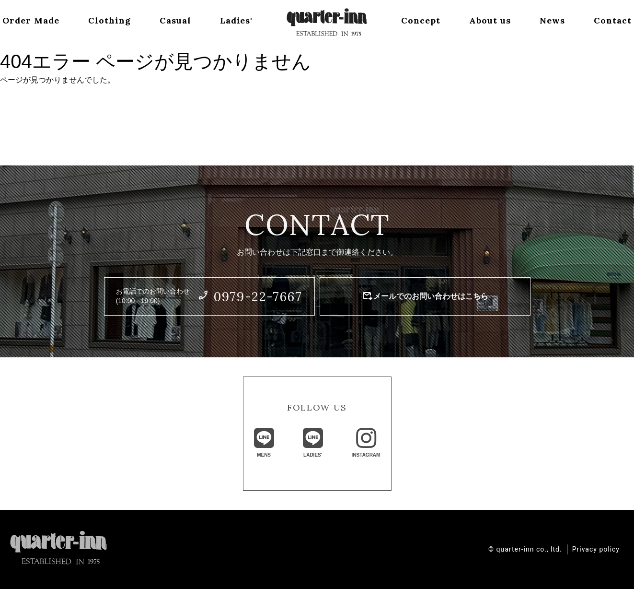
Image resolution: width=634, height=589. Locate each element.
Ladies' (236, 20)
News (553, 20)
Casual (175, 20)
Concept (421, 20)
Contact (614, 20)
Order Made (29, 20)
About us (491, 20)
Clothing (108, 20)
